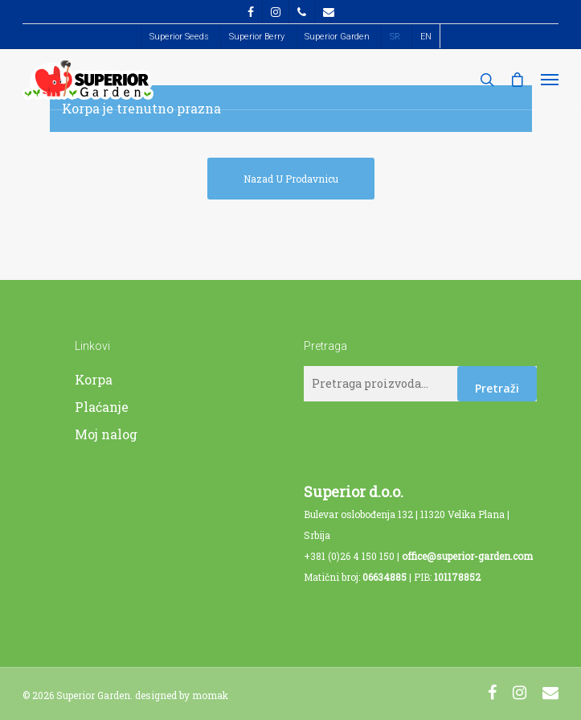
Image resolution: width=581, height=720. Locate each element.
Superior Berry (256, 36)
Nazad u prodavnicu (290, 178)
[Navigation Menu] (549, 80)
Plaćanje (102, 406)
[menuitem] (394, 36)
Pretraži (497, 388)
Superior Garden (337, 36)
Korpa (94, 379)
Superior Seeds (179, 36)
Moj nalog (106, 434)
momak (210, 695)
